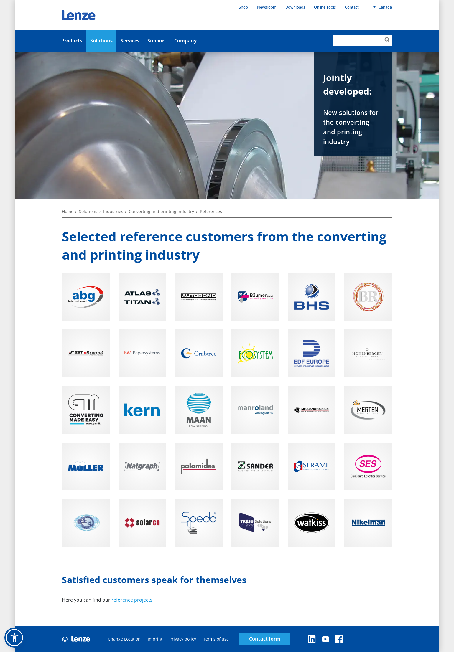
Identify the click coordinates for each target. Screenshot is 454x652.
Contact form (264, 639)
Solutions (101, 40)
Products (71, 40)
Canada (382, 7)
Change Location (124, 639)
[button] (14, 637)
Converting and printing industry (161, 211)
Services (130, 40)
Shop (243, 7)
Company (185, 40)
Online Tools (325, 7)
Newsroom (267, 7)
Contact (352, 7)
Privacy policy (183, 639)
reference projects (131, 600)
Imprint (155, 639)
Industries (113, 211)
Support (156, 40)
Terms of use (216, 639)
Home (67, 211)
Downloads (295, 7)
